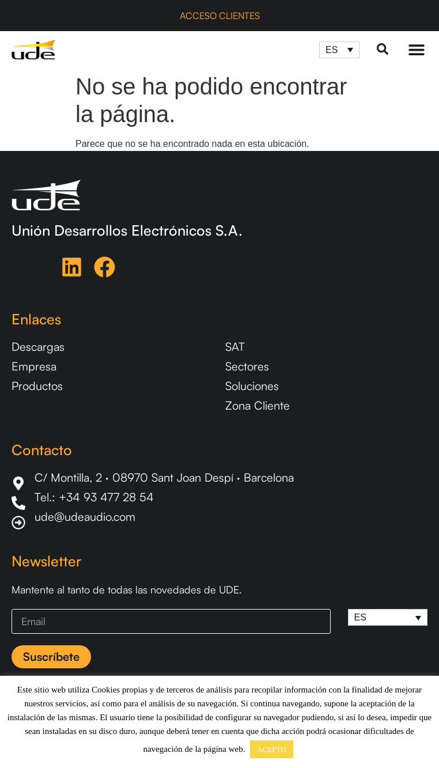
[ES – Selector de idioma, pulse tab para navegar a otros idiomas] (339, 49)
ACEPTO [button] (271, 749)
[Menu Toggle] (416, 49)
